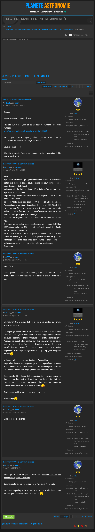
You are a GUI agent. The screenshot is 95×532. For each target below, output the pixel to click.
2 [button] (72, 86)
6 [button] (85, 516)
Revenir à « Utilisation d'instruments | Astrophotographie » (23, 524)
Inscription (60, 11)
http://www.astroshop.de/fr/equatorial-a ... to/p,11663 (25, 131)
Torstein (18, 167)
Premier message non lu (60, 86)
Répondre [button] (8, 517)
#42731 (7, 103)
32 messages (47, 86)
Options (56, 516)
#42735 (7, 313)
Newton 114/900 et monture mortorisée (26, 76)
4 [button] (79, 516)
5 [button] (82, 516)
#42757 (7, 410)
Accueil (34, 11)
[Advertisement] (47, 56)
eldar (17, 103)
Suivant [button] (88, 86)
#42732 (7, 167)
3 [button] (75, 86)
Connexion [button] (46, 11)
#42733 (7, 257)
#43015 (7, 465)
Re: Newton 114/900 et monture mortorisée (18, 164)
